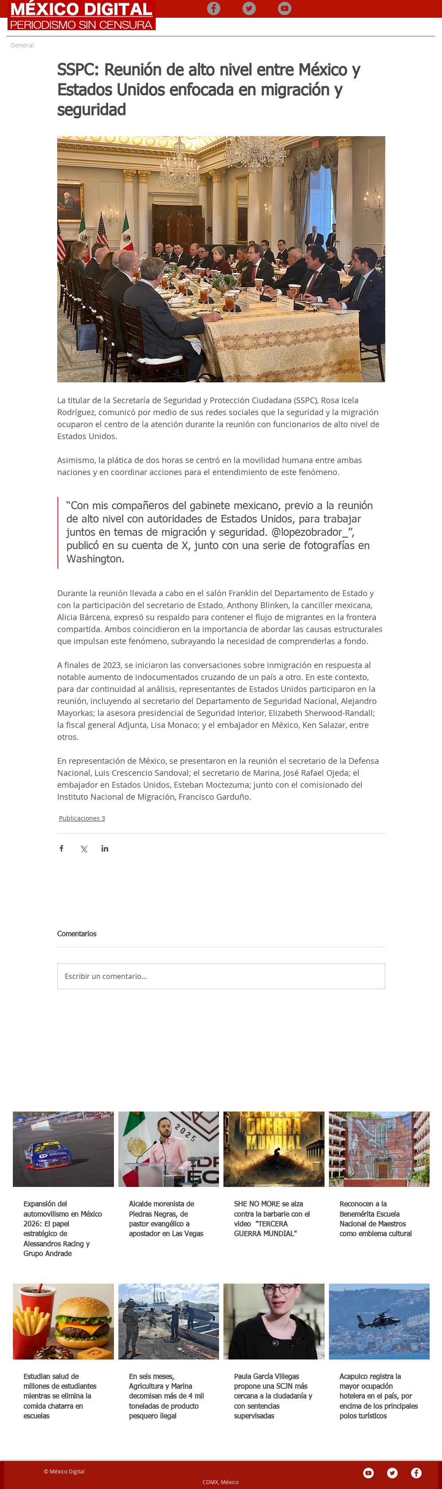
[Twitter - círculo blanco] (392, 1473)
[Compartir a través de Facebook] (61, 848)
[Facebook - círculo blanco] (416, 1473)
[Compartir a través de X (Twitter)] (83, 848)
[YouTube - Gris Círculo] (284, 8)
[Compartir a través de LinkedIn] (105, 848)
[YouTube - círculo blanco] (368, 1473)
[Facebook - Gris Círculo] (213, 8)
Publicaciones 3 (82, 818)
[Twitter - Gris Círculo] (249, 8)
